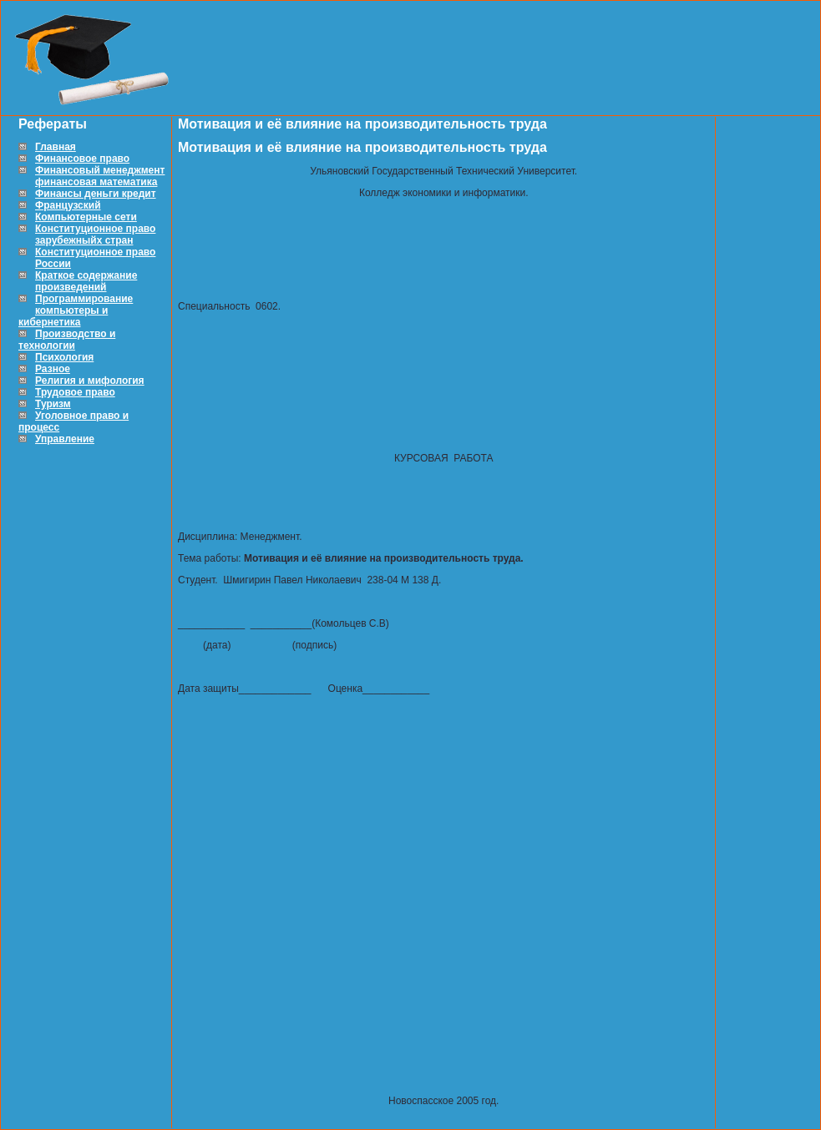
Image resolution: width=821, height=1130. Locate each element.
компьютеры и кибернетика (63, 316)
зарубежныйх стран (84, 240)
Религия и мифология (89, 380)
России (53, 264)
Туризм (53, 404)
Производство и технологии (66, 339)
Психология (64, 357)
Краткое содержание (86, 275)
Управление (64, 439)
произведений (70, 287)
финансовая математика (96, 182)
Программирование (84, 299)
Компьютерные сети (86, 217)
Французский (68, 205)
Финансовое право (82, 158)
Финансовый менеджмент (100, 170)
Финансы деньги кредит (95, 193)
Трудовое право (75, 392)
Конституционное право (95, 229)
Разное (52, 369)
